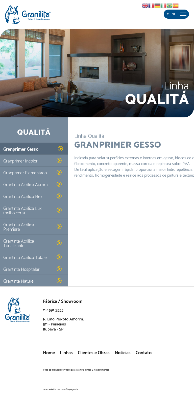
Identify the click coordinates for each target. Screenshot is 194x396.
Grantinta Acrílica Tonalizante (18, 243)
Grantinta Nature (18, 280)
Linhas (66, 352)
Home (49, 352)
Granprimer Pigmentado (25, 172)
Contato (144, 352)
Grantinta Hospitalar (21, 269)
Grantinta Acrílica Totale (25, 257)
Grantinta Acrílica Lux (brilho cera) (22, 210)
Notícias (123, 352)
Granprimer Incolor (20, 160)
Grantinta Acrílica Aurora (25, 184)
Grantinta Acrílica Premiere (18, 226)
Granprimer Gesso (20, 148)
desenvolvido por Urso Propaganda (60, 389)
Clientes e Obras (94, 352)
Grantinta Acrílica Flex (22, 196)
